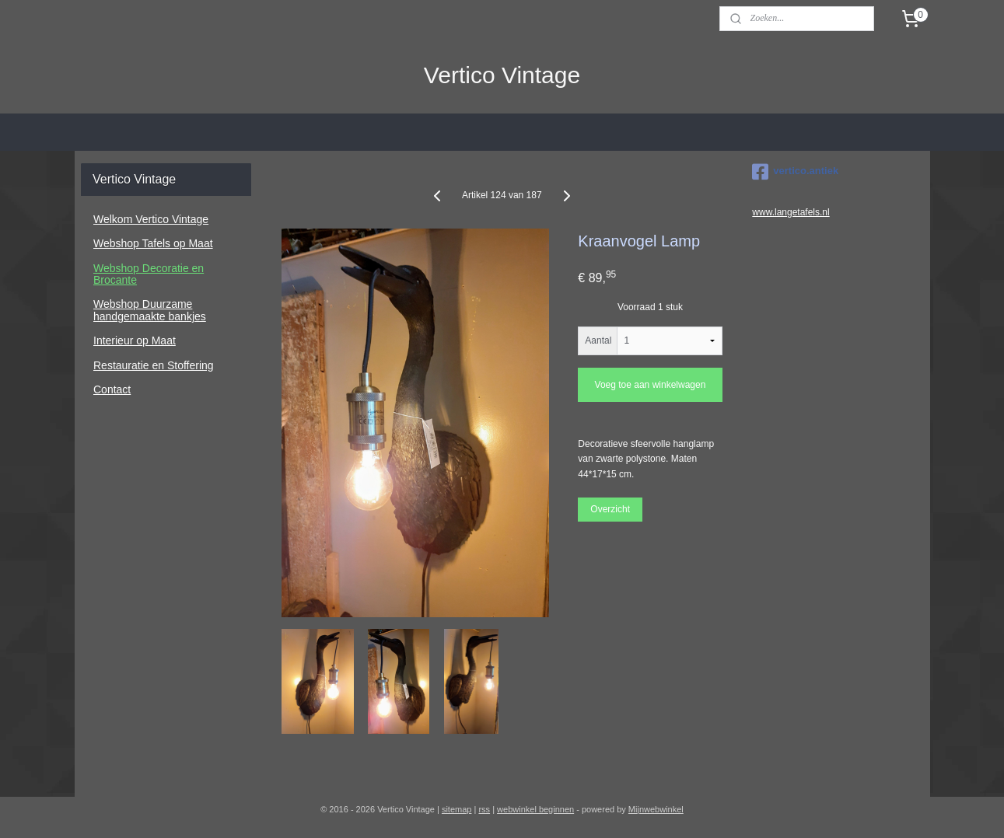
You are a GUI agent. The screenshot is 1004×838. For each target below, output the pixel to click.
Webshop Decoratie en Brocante (148, 274)
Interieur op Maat (134, 340)
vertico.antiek (795, 171)
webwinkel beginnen (535, 809)
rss (484, 809)
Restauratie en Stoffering (153, 365)
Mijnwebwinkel (656, 809)
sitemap (457, 809)
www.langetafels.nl (790, 212)
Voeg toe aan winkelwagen (650, 384)
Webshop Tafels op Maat (153, 243)
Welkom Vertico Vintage (150, 219)
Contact (112, 389)
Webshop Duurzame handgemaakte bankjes (149, 310)
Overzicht (611, 508)
